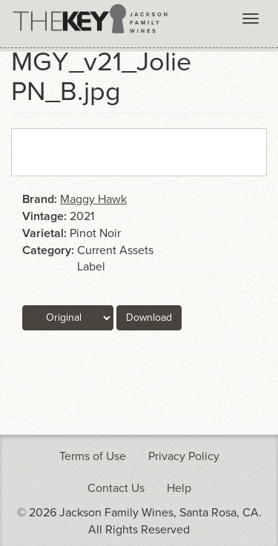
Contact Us (116, 488)
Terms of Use (92, 456)
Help (179, 488)
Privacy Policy (183, 456)
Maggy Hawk (93, 199)
